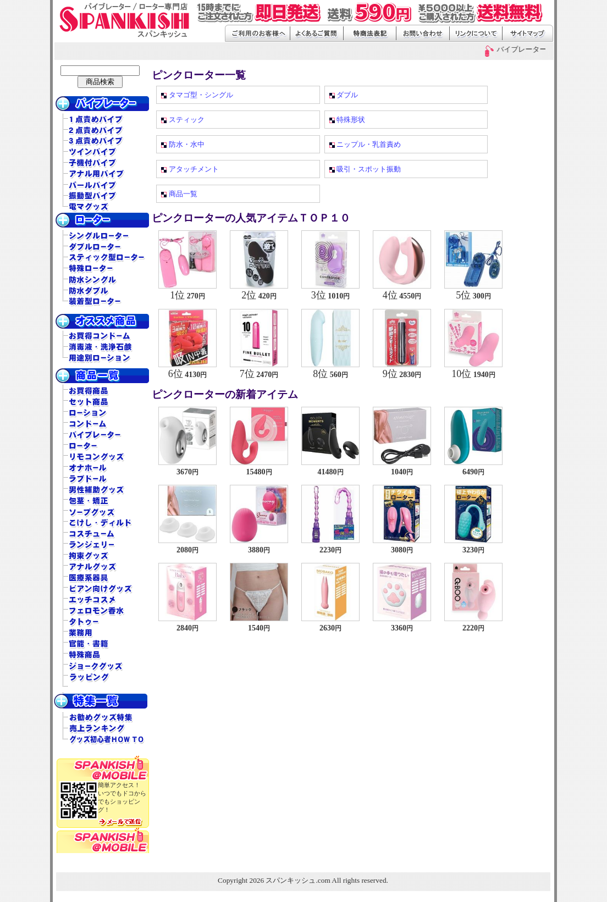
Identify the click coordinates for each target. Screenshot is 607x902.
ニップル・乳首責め (368, 144)
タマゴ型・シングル (201, 95)
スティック (187, 119)
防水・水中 (187, 144)
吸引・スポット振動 (368, 169)
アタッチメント (194, 169)
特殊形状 (350, 119)
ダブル (347, 95)
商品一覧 (183, 194)
